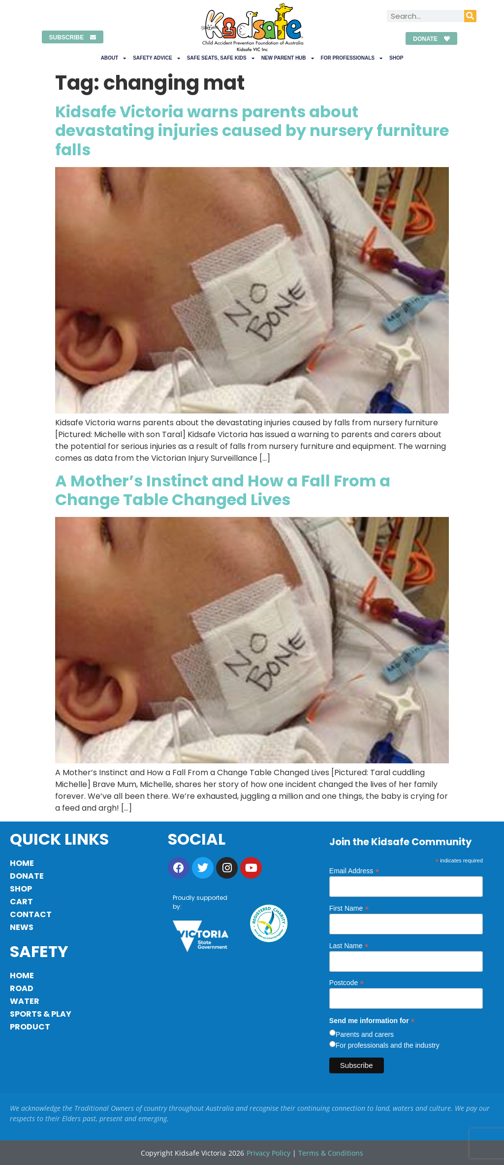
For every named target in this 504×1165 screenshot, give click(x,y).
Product (30, 1026)
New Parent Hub (287, 58)
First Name (349, 908)
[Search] (470, 16)
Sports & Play (40, 1014)
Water (24, 1001)
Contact (31, 914)
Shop (396, 58)
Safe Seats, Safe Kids (220, 58)
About (113, 58)
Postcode (346, 982)
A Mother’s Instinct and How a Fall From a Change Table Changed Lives (222, 490)
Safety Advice (156, 58)
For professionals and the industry (388, 1045)
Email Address (354, 870)
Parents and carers (365, 1034)
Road (21, 988)
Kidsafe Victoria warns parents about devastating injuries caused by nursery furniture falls (252, 131)
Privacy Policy (268, 1153)
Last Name (349, 945)
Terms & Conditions (330, 1153)
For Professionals (351, 58)
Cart (21, 901)
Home (22, 863)
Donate (27, 876)
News (21, 927)
